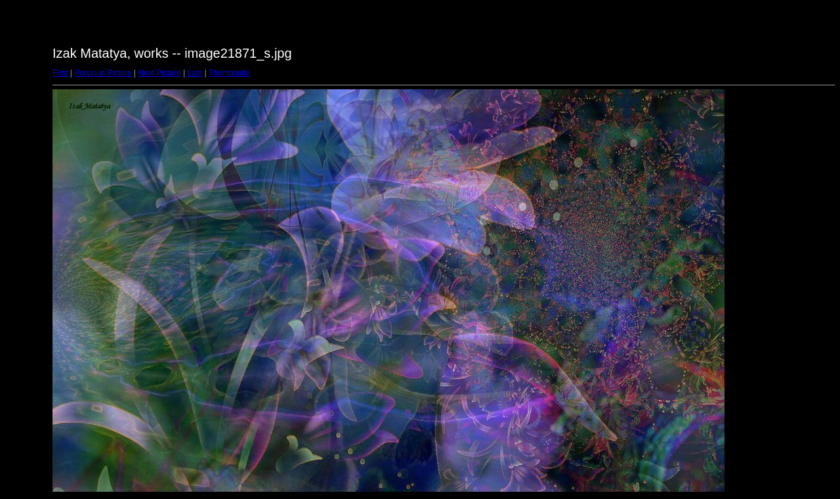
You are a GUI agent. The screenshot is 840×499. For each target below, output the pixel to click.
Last (194, 72)
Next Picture (159, 72)
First (60, 72)
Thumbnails (229, 72)
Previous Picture (102, 72)
